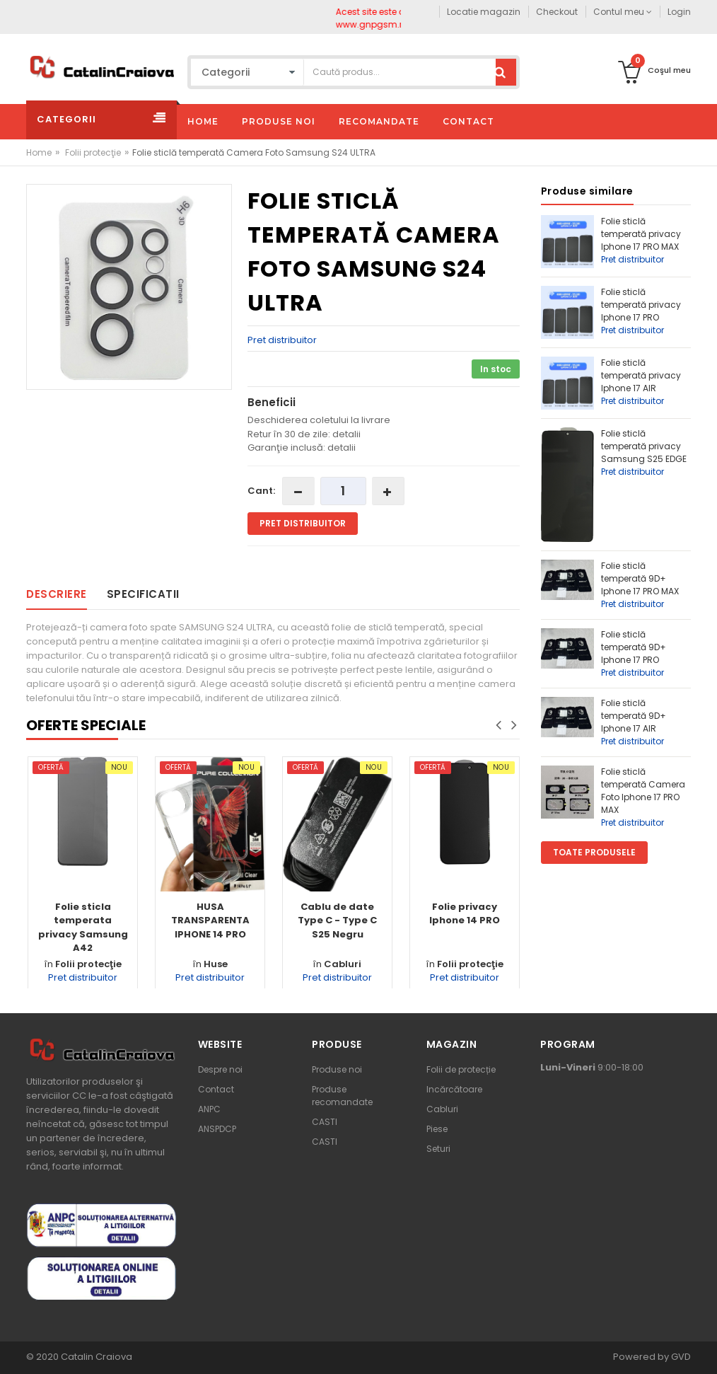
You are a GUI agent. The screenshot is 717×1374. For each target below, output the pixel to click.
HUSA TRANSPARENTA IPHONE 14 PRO (210, 920)
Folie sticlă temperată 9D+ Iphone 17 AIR (633, 715)
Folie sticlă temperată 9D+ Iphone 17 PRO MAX (640, 578)
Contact (216, 1089)
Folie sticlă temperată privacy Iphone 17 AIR (641, 375)
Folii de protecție (461, 1069)
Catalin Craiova (95, 1356)
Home (39, 152)
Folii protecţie (93, 152)
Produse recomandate (342, 1095)
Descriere (56, 594)
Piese (437, 1129)
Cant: (261, 490)
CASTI (324, 1122)
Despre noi (220, 1069)
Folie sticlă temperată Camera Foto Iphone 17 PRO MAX (643, 791)
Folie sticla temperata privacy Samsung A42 (83, 927)
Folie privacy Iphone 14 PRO (464, 914)
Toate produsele (594, 852)
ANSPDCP (217, 1129)
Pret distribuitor (282, 340)
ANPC (209, 1109)
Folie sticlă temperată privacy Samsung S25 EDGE (644, 446)
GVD (681, 1356)
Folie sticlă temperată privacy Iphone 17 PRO (641, 304)
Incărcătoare (454, 1089)
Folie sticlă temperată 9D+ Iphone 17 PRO (633, 647)
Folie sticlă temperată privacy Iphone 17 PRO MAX (641, 234)
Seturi (438, 1149)
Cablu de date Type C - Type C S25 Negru (337, 920)
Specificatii (143, 594)
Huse (216, 964)
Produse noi (337, 1069)
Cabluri (342, 964)
